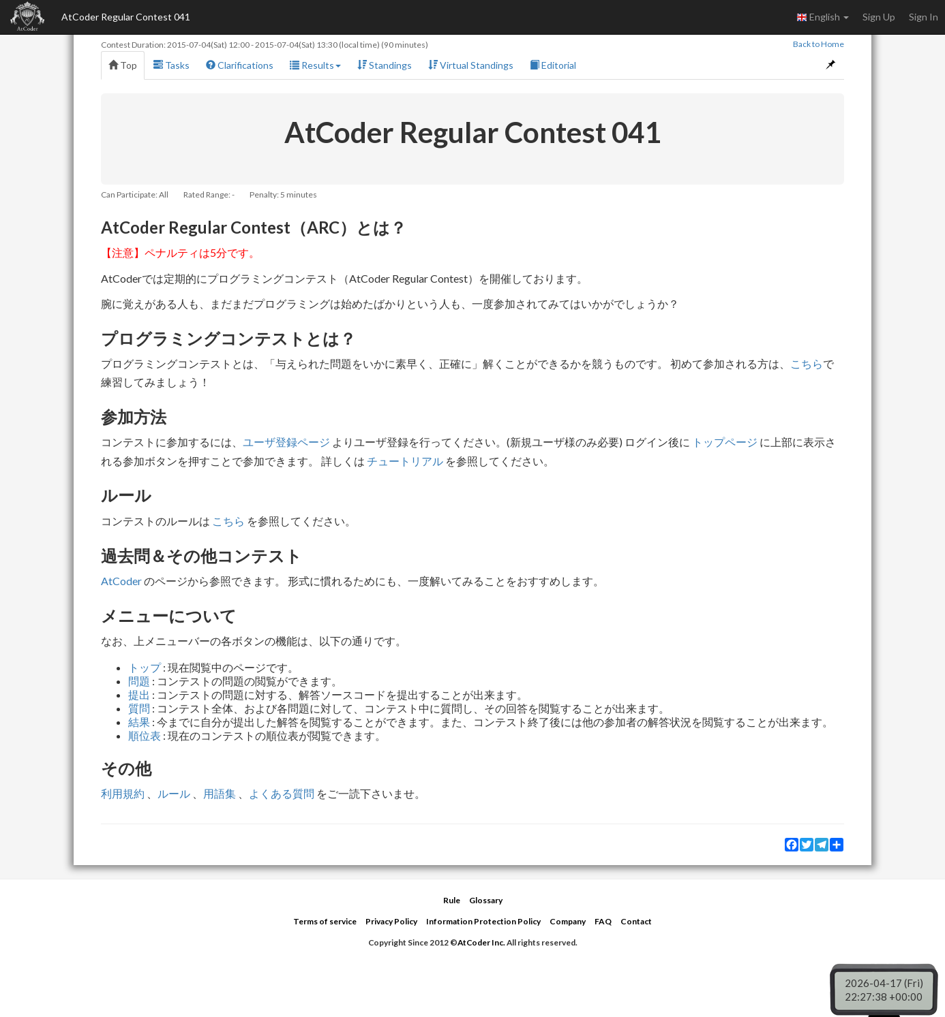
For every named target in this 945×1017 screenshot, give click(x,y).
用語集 (219, 793)
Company (568, 921)
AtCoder (121, 580)
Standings (384, 65)
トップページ (725, 441)
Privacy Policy (391, 921)
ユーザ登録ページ (286, 441)
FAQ (603, 921)
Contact (636, 921)
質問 (139, 708)
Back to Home (818, 44)
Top (122, 65)
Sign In (923, 16)
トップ (144, 667)
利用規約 (123, 793)
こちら (806, 363)
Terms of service (325, 921)
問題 (139, 680)
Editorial (553, 65)
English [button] (822, 17)
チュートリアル (405, 460)
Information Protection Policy (483, 921)
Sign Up (878, 16)
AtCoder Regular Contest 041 (125, 16)
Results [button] (315, 65)
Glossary (485, 900)
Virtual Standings (470, 65)
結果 (139, 721)
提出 (139, 694)
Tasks (171, 65)
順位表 (144, 735)
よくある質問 (281, 793)
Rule (451, 900)
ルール (174, 793)
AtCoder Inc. (481, 942)
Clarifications (239, 65)
